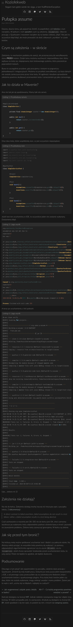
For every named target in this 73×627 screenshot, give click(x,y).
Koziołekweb (15, 2)
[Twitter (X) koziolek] (40, 12)
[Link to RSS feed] (50, 12)
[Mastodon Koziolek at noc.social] (35, 12)
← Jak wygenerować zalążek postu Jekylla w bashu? (19, 591)
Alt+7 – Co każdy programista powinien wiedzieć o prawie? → (55, 591)
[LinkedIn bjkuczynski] (30, 12)
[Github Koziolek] (24, 12)
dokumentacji (14, 510)
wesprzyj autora (61, 603)
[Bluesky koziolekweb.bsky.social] (45, 12)
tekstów (56, 29)
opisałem (28, 32)
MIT (27, 597)
